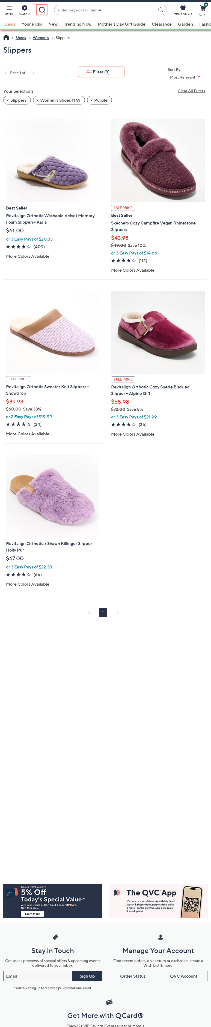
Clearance (162, 24)
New (53, 24)
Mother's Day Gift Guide (121, 24)
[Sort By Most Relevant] (187, 77)
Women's (41, 37)
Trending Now (77, 24)
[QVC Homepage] (6, 38)
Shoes (21, 37)
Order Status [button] (132, 976)
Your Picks (32, 24)
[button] (8, 11)
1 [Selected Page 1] (102, 612)
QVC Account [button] (183, 976)
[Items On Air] (183, 11)
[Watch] (24, 11)
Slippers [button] (18, 100)
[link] (5, 72)
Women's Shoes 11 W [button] (60, 100)
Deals (9, 24)
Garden (185, 24)
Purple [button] (101, 100)
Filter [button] (101, 71)
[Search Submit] (161, 10)
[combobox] (105, 10)
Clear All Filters (191, 90)
